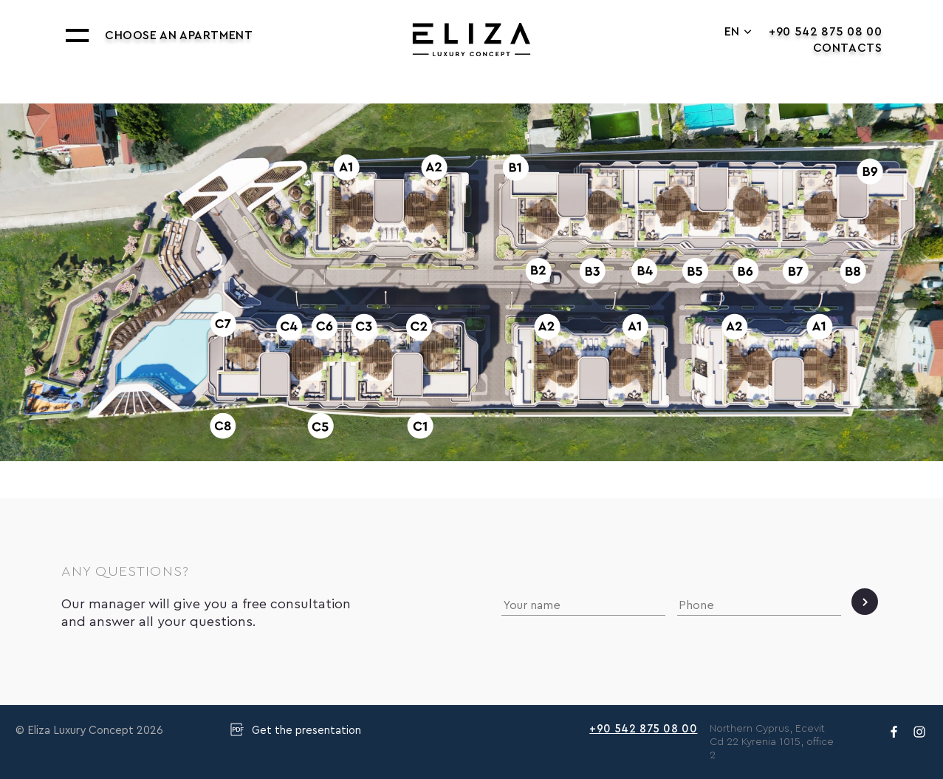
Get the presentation (295, 729)
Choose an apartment (179, 35)
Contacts (847, 48)
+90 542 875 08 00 (825, 32)
